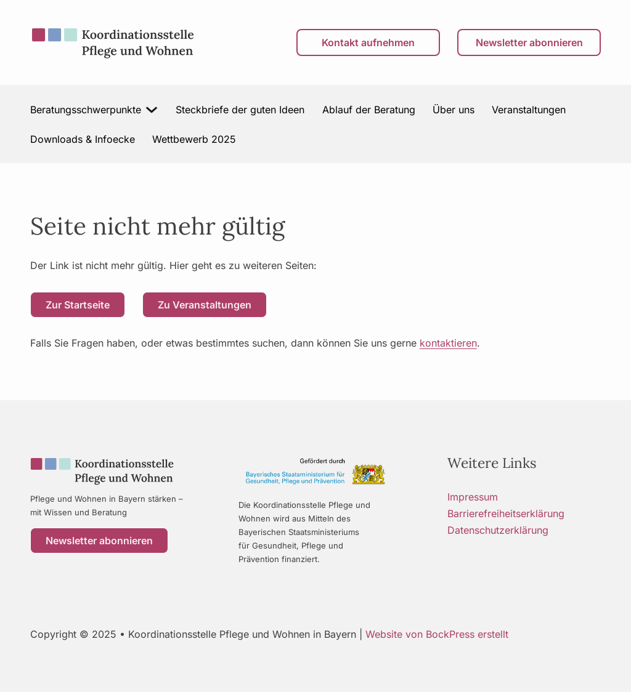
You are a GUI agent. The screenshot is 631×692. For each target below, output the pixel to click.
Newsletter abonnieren (529, 42)
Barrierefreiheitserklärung (505, 513)
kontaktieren (448, 343)
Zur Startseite (78, 305)
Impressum (472, 497)
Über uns (453, 109)
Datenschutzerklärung (497, 530)
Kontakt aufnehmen (368, 42)
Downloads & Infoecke (82, 139)
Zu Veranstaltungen (204, 305)
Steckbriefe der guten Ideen (240, 109)
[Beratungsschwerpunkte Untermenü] (152, 109)
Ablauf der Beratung (368, 109)
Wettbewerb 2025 (194, 139)
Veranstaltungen (529, 109)
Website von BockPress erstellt (436, 634)
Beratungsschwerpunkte (85, 109)
